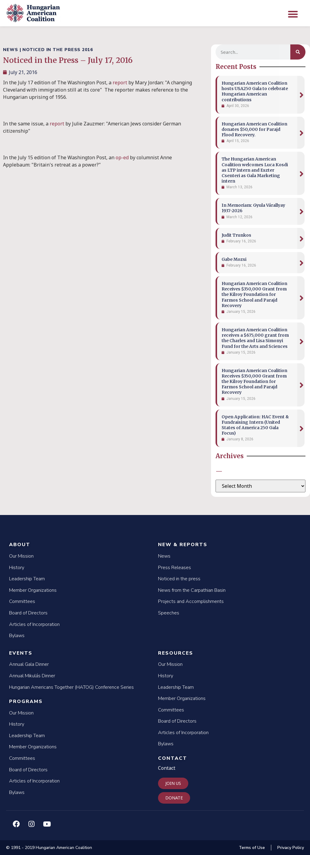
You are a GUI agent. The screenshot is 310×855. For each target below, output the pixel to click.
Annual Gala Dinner (29, 664)
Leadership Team (27, 578)
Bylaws (17, 635)
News (164, 556)
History (16, 567)
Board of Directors (28, 613)
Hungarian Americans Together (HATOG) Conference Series (71, 687)
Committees (22, 601)
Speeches (168, 613)
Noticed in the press (179, 578)
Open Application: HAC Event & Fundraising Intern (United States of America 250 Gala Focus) (255, 425)
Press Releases (174, 567)
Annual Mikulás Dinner (32, 675)
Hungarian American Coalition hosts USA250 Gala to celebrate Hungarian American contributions (255, 91)
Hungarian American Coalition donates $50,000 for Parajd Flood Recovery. (254, 129)
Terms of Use (252, 847)
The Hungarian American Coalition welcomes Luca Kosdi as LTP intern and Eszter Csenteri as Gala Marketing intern (255, 170)
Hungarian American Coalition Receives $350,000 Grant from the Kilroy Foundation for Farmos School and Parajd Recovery (254, 294)
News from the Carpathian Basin (192, 590)
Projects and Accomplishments (191, 601)
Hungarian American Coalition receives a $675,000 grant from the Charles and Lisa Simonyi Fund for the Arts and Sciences (255, 338)
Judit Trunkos (236, 235)
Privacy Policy (290, 847)
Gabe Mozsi (234, 259)
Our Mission (21, 556)
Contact (172, 758)
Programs (26, 701)
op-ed (122, 157)
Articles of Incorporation (34, 624)
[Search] (297, 52)
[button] (293, 14)
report (120, 82)
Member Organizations (33, 590)
